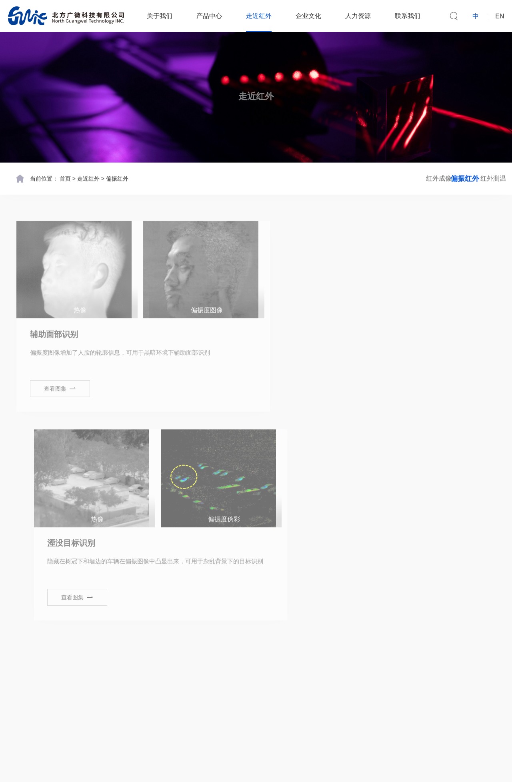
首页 (65, 178)
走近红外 (260, 15)
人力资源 (359, 15)
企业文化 (309, 15)
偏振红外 (117, 178)
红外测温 (472, 177)
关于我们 (161, 15)
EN (499, 16)
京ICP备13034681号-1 (323, 768)
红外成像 (376, 177)
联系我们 (409, 15)
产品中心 (210, 15)
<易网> (403, 768)
